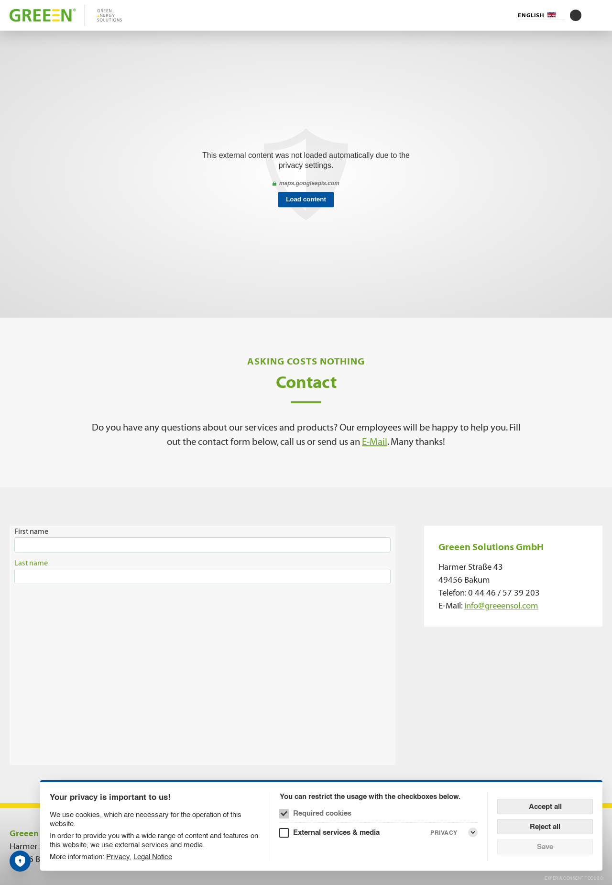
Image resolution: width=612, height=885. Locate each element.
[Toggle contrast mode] (575, 15)
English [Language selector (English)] (531, 15)
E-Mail (374, 441)
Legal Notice (152, 856)
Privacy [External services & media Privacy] (444, 832)
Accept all (545, 806)
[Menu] (596, 15)
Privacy (118, 856)
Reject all (545, 826)
